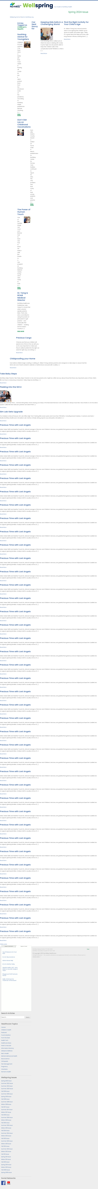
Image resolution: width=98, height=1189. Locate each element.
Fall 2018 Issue (5, 1099)
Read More (19, 115)
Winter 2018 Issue (6, 1104)
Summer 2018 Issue (7, 1102)
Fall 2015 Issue (5, 1123)
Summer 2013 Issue (6, 1141)
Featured (4, 1032)
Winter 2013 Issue (6, 1144)
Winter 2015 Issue (6, 1128)
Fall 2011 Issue (5, 1154)
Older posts (3, 944)
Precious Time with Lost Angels (15, 425)
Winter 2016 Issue (6, 1120)
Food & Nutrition (6, 1035)
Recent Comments (9, 946)
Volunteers (4, 1069)
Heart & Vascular (6, 1045)
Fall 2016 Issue (5, 1115)
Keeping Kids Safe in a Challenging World (52, 23)
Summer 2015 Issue (7, 1125)
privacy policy (36, 956)
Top (88, 949)
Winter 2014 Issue (6, 1136)
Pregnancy (4, 1066)
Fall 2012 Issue (5, 1146)
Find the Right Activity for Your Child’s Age (76, 23)
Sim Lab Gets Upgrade (11, 411)
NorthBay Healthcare (16, 5)
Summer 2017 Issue (6, 1109)
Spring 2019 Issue (6, 1096)
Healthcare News (6, 1043)
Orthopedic (4, 1061)
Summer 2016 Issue (7, 1117)
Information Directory (7, 1048)
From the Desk (5, 1038)
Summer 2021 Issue (6, 1086)
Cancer (3, 1027)
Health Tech (4, 1040)
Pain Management (6, 1064)
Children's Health (6, 1030)
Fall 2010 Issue (5, 1162)
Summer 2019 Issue (7, 1094)
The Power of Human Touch (23, 212)
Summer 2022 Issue (7, 1083)
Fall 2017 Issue (5, 1107)
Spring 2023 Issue (6, 1081)
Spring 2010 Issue (6, 1164)
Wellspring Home (15, 17)
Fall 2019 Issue (5, 1091)
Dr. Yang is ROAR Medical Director (22, 296)
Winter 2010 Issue (6, 1167)
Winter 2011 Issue (6, 1159)
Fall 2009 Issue (5, 1170)
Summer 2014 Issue (7, 1133)
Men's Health (5, 1053)
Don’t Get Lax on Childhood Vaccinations (24, 123)
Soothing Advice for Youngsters (23, 36)
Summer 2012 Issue (6, 1149)
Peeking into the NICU (11, 387)
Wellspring (38, 5)
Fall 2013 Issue (5, 1138)
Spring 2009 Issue (6, 1172)
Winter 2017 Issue (6, 1112)
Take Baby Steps (8, 373)
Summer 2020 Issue (7, 1088)
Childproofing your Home (22, 358)
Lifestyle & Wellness (6, 1051)
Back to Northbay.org (27, 17)
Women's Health (6, 1072)
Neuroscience (5, 1059)
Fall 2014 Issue (5, 1130)
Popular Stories (24, 946)
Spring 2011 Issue (6, 1157)
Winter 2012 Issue (6, 1151)
